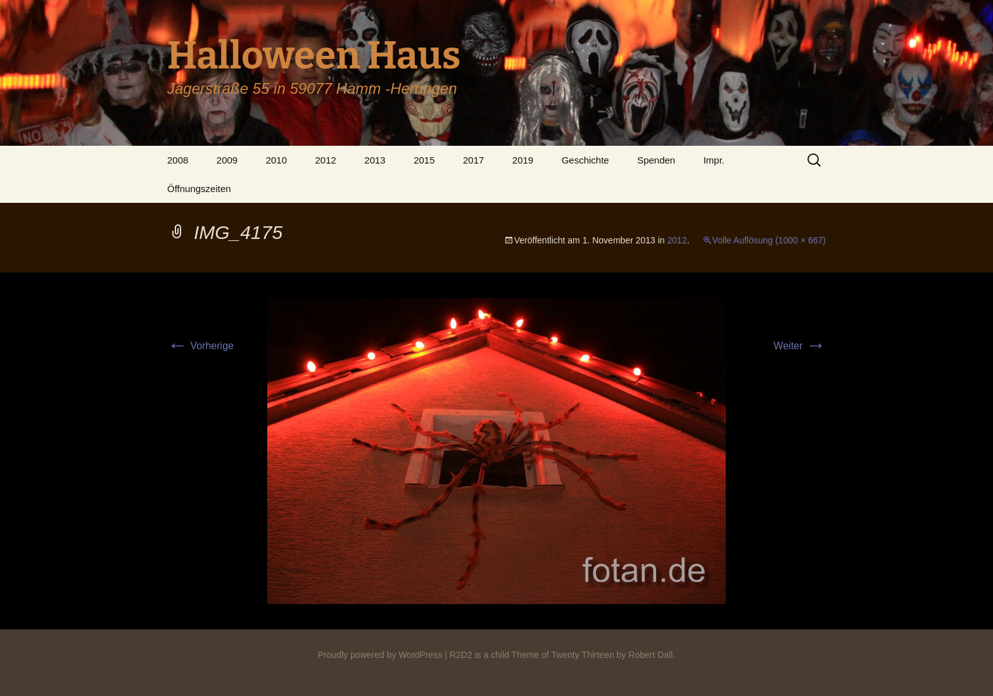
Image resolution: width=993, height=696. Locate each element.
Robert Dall (650, 655)
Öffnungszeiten (199, 188)
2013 (374, 160)
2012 (325, 160)
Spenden (656, 160)
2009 (227, 160)
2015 (424, 160)
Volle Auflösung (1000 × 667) (769, 240)
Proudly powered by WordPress (380, 655)
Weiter (800, 345)
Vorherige (200, 345)
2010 (276, 160)
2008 (177, 160)
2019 (522, 160)
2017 (473, 160)
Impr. (714, 160)
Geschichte (585, 160)
